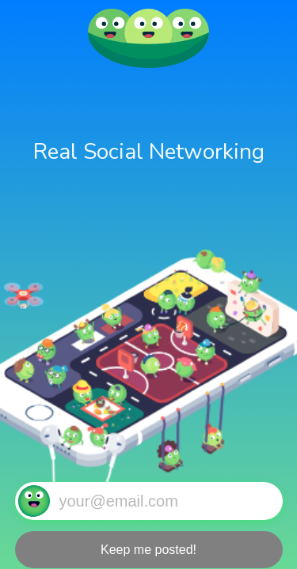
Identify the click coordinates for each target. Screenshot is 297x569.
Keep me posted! (148, 549)
